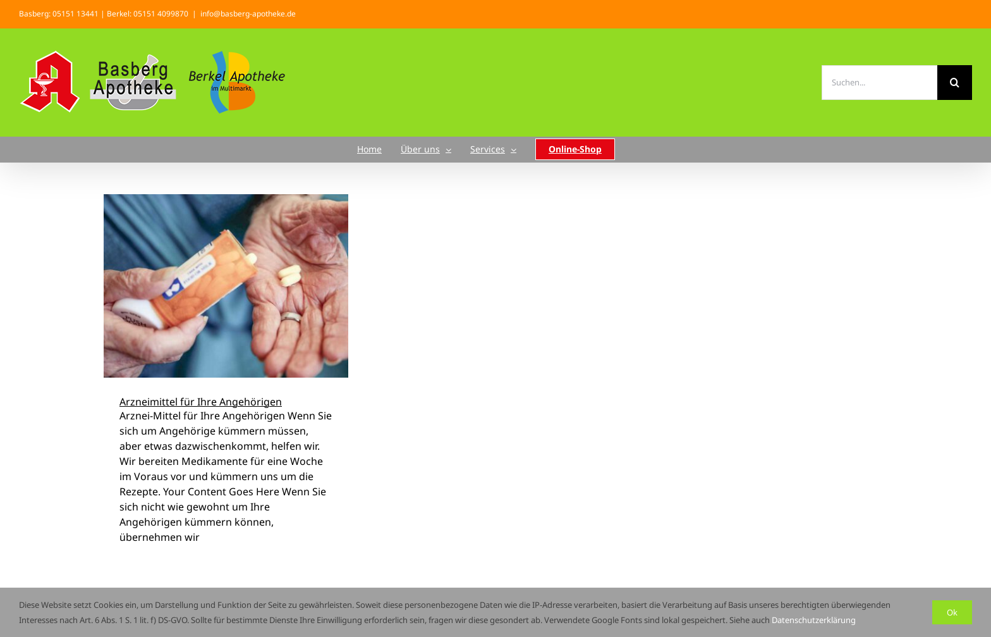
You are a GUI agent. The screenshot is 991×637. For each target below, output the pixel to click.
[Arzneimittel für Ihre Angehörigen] (226, 286)
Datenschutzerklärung (814, 620)
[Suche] (954, 82)
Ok (952, 612)
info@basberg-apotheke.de (248, 13)
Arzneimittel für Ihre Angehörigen (200, 402)
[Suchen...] (879, 82)
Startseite (473, 162)
